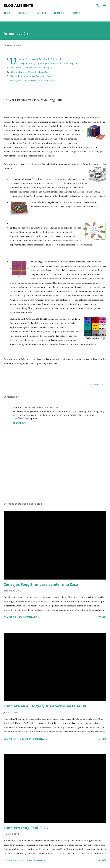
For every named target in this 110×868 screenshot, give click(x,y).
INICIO (7, 13)
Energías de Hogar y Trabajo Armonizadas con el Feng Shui (48, 63)
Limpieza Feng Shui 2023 (26, 827)
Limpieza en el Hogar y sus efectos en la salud (45, 705)
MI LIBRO (41, 13)
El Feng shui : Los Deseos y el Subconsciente (32, 80)
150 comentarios (29, 617)
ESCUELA (75, 13)
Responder (19, 423)
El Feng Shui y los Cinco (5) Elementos (29, 72)
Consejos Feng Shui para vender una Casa (41, 584)
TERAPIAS (59, 13)
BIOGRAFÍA (23, 13)
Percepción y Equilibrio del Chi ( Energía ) (31, 67)
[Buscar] (97, 5)
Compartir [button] (96, 384)
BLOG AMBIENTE (18, 5)
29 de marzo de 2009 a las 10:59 (41, 407)
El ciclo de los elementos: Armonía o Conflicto (33, 76)
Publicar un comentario (33, 738)
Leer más (101, 617)
